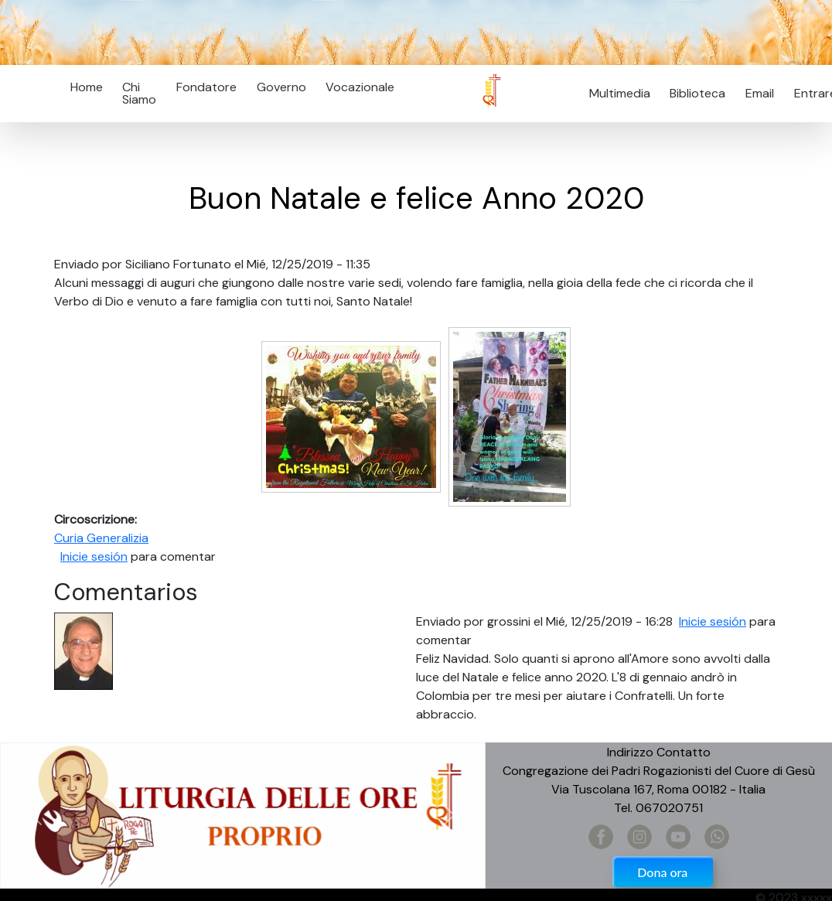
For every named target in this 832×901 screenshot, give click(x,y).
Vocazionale (360, 87)
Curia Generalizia (101, 538)
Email (755, 93)
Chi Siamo (139, 93)
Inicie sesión (94, 556)
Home (86, 87)
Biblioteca (697, 93)
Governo (281, 87)
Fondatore (206, 87)
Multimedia (619, 93)
